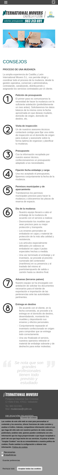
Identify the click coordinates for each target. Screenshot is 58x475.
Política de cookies (20, 447)
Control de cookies (29, 418)
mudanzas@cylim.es (21, 409)
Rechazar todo (9, 469)
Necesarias (9, 452)
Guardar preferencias (11, 460)
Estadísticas (10, 455)
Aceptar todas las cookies (29, 469)
